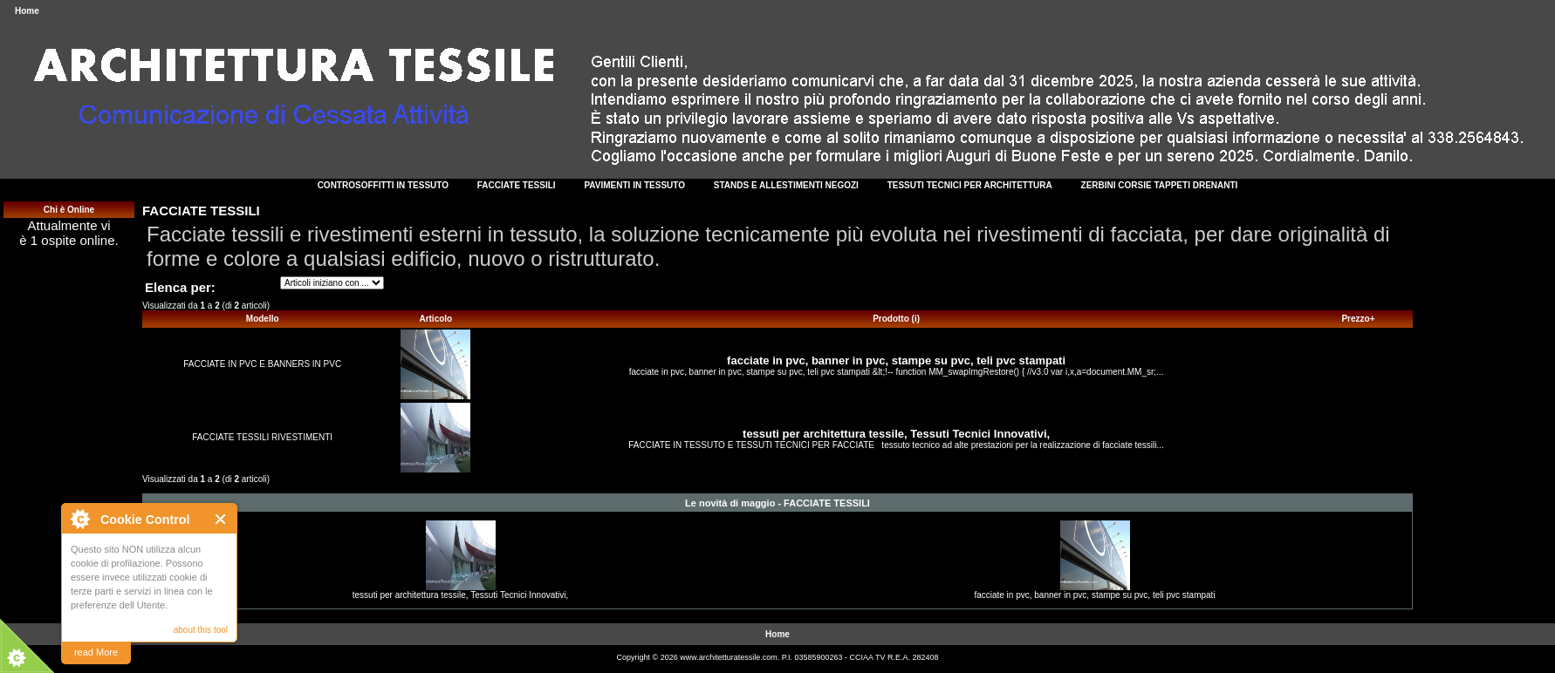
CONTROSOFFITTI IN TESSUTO (383, 185)
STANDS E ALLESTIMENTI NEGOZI (786, 185)
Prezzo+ (1357, 318)
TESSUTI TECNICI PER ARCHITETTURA (969, 185)
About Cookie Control (79, 519)
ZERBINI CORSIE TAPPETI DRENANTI (1159, 185)
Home (27, 11)
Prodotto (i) (896, 318)
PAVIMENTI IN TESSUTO (634, 185)
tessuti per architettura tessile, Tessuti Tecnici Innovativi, (896, 433)
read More (96, 652)
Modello (262, 318)
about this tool (201, 630)
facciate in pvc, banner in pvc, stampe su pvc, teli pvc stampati (896, 360)
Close (221, 519)
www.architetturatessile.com (729, 657)
